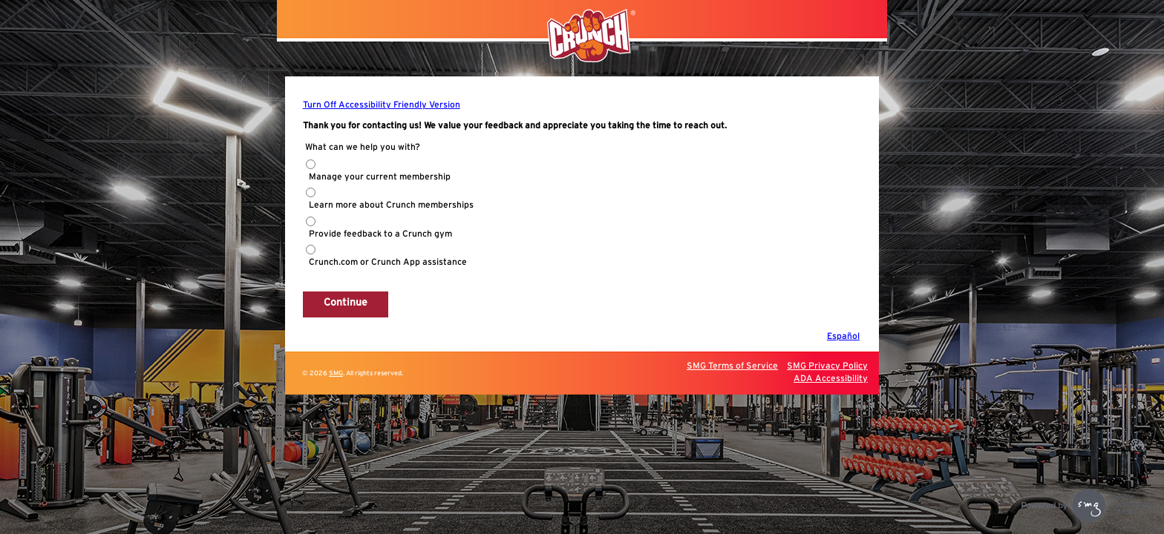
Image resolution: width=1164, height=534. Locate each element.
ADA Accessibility (831, 378)
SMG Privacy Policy (827, 365)
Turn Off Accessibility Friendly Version (381, 104)
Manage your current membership (380, 176)
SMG (336, 373)
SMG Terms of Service (732, 365)
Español (843, 336)
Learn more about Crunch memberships (391, 204)
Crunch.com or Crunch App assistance (388, 261)
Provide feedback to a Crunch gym (380, 233)
